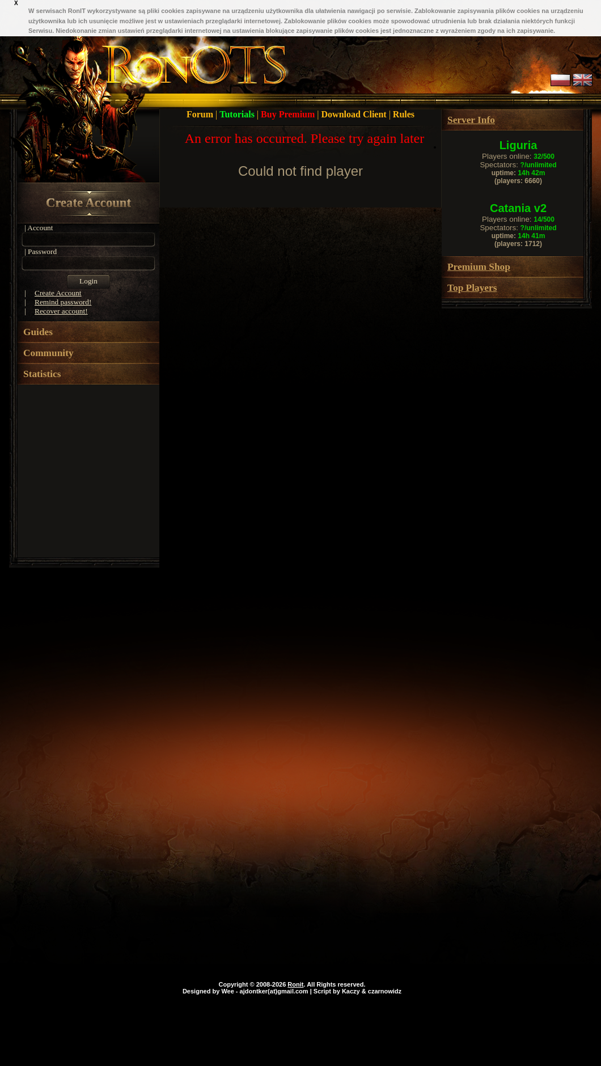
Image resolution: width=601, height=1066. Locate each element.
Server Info (471, 120)
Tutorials (238, 114)
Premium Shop (478, 266)
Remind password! (63, 302)
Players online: (518, 156)
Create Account (88, 203)
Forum (201, 114)
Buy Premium (289, 114)
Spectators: (518, 164)
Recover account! (61, 311)
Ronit (295, 984)
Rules (403, 114)
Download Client (355, 114)
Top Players (472, 287)
